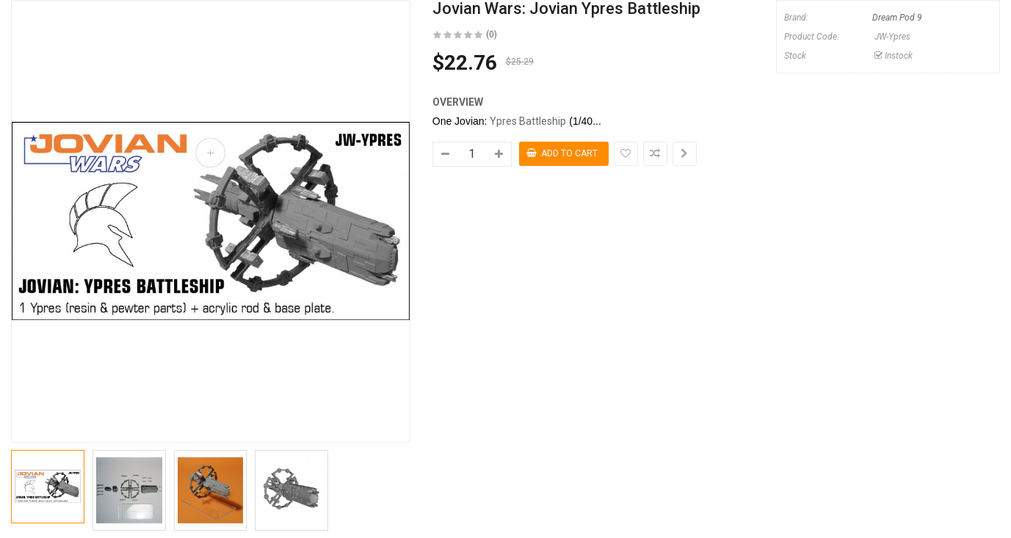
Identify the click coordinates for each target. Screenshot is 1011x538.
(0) (491, 34)
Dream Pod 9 (897, 17)
